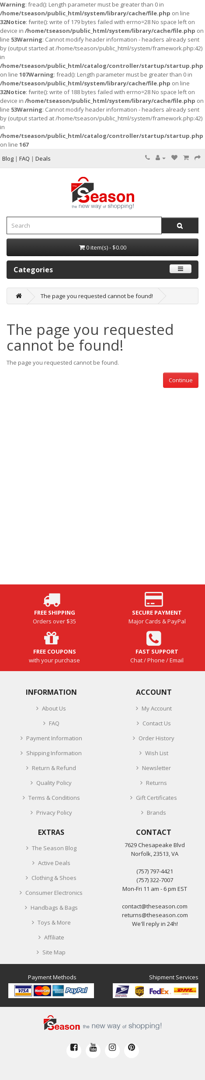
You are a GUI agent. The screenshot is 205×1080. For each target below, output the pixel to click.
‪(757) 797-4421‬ (154, 871)
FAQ (54, 723)
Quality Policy (54, 783)
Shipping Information (54, 753)
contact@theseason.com (155, 906)
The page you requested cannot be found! (97, 296)
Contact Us (156, 723)
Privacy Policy (54, 812)
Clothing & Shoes (53, 878)
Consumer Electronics (54, 893)
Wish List (156, 753)
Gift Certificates (156, 798)
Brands (156, 812)
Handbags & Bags (54, 907)
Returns (156, 783)
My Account (157, 708)
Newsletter (156, 768)
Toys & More (54, 922)
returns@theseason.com (155, 915)
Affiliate (54, 937)
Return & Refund (54, 768)
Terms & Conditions (54, 798)
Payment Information (54, 738)
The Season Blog (54, 848)
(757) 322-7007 (154, 880)
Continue (181, 380)
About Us (54, 708)
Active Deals (54, 863)
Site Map (54, 952)
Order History (156, 738)
